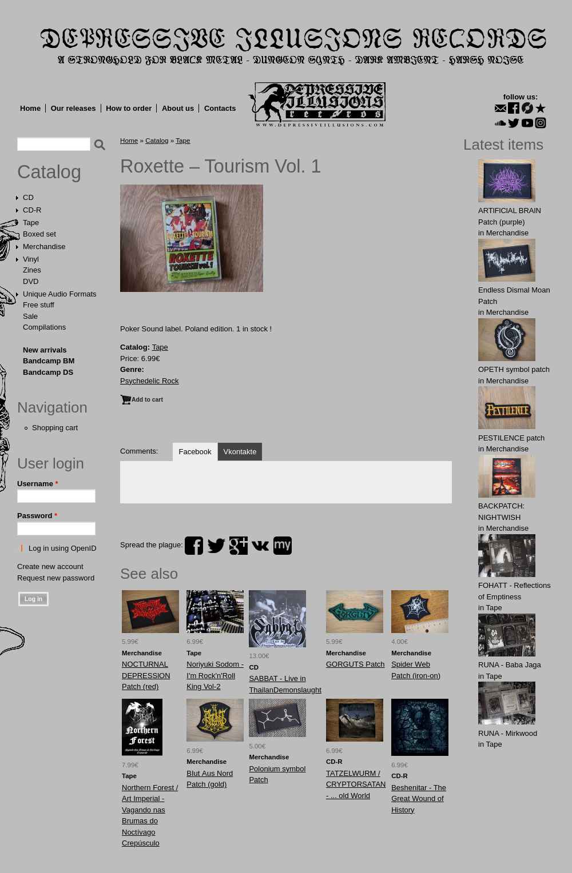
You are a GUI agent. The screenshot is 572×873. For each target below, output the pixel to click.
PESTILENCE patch (511, 438)
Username (37, 483)
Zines (32, 270)
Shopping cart (55, 427)
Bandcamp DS (48, 372)
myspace (282, 545)
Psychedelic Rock (149, 381)
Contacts (220, 108)
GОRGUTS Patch (355, 664)
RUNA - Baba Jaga (509, 664)
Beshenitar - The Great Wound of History (418, 798)
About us (178, 108)
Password (37, 515)
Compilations (44, 327)
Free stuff (38, 305)
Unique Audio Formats (60, 294)
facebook (194, 545)
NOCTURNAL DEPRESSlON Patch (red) (146, 675)
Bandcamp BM (48, 361)
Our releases (73, 108)
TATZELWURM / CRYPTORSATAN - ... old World (356, 784)
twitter (216, 545)
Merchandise (44, 246)
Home (30, 108)
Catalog (49, 172)
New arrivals (45, 350)
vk (260, 545)
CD (28, 197)
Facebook (194, 451)
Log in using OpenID (63, 548)
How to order (129, 108)
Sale (30, 316)
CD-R (32, 210)
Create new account (50, 566)
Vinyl (31, 259)
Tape (31, 222)
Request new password (55, 578)
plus (238, 545)
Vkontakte (240, 451)
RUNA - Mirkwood (507, 733)
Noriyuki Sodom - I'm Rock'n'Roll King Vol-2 (215, 675)
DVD (30, 281)
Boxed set (39, 234)
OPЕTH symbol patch (514, 369)
